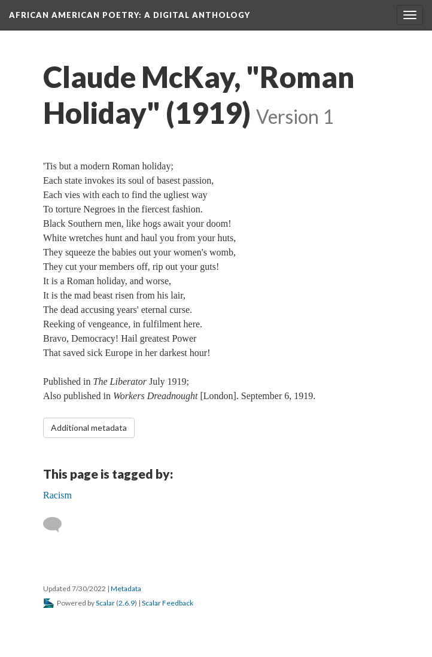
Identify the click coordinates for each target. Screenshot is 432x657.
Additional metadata (89, 427)
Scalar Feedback (167, 602)
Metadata (126, 588)
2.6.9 (126, 602)
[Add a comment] (57, 525)
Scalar (105, 602)
